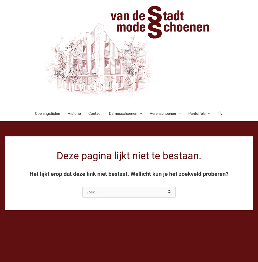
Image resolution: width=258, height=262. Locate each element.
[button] (220, 113)
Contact (95, 113)
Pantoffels (197, 113)
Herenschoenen (163, 113)
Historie (74, 113)
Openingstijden (47, 113)
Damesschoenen (123, 113)
